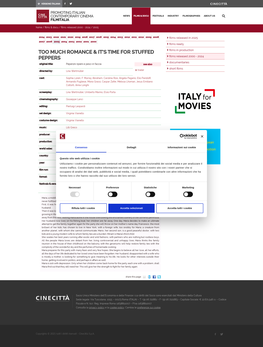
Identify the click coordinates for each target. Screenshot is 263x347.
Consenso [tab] (81, 147)
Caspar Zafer (109, 81)
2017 (91, 37)
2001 (86, 41)
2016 (99, 37)
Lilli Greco (71, 127)
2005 (96, 27)
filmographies (191, 16)
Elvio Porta (110, 92)
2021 (63, 37)
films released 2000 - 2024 (75, 27)
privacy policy (96, 307)
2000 (93, 41)
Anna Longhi (82, 85)
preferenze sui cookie (149, 307)
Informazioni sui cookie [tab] (182, 147)
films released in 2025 (183, 37)
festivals (158, 16)
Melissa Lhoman (126, 81)
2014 (113, 37)
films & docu (141, 16)
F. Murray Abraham (92, 78)
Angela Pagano (127, 78)
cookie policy (117, 307)
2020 (70, 37)
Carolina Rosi (111, 78)
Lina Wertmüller (75, 71)
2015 (106, 37)
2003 (71, 41)
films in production (181, 50)
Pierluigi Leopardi (75, 106)
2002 (79, 41)
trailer (141, 70)
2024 (41, 37)
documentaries (179, 62)
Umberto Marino (94, 92)
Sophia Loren (73, 78)
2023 (49, 37)
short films (176, 68)
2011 (134, 37)
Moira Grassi (94, 81)
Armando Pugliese (76, 81)
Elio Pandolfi (144, 78)
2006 (49, 41)
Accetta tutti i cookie (179, 208)
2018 (84, 37)
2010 (141, 37)
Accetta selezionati (131, 208)
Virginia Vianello (75, 113)
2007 (42, 41)
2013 (120, 37)
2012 (127, 37)
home (39, 27)
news (126, 16)
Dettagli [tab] (131, 147)
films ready (176, 44)
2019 (77, 37)
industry (173, 16)
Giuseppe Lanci (74, 99)
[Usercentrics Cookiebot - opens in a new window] (182, 136)
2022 (56, 37)
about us (209, 16)
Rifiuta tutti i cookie (83, 208)
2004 (64, 41)
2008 (156, 37)
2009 (148, 37)
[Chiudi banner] (202, 136)
